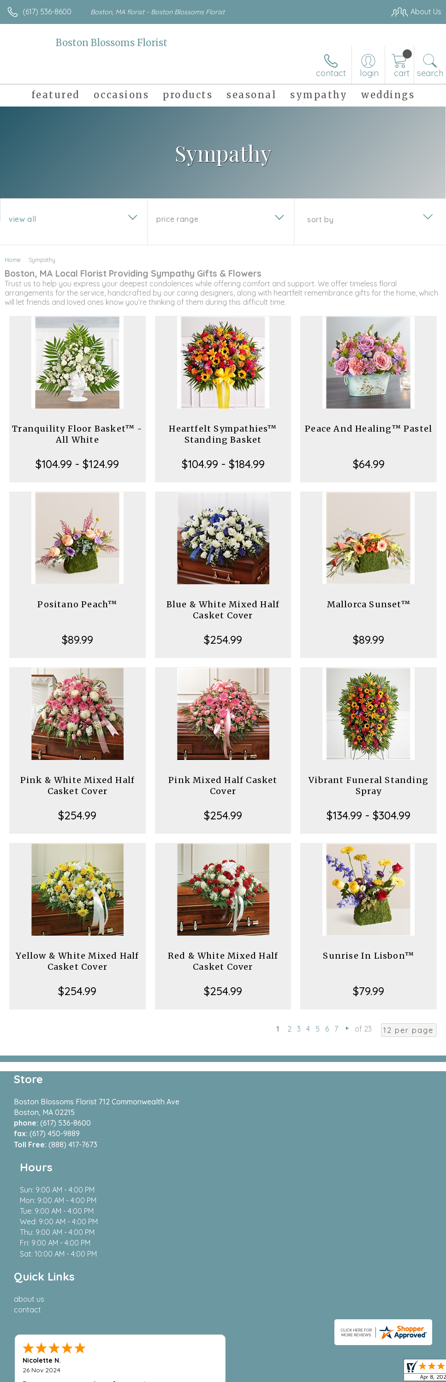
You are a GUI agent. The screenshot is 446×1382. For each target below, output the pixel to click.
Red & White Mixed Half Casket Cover (223, 961)
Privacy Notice (284, 1372)
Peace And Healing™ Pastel (368, 428)
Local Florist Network (350, 1372)
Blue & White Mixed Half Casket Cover (223, 610)
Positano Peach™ (77, 604)
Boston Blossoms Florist (111, 42)
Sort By (320, 219)
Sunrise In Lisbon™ (368, 955)
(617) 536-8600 (47, 11)
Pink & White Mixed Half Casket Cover (77, 785)
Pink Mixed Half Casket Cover (222, 785)
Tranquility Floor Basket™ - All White (77, 434)
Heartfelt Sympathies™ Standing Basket (223, 434)
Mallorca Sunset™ (368, 604)
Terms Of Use (230, 1372)
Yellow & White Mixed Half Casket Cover (77, 961)
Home (13, 259)
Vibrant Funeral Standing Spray (368, 785)
